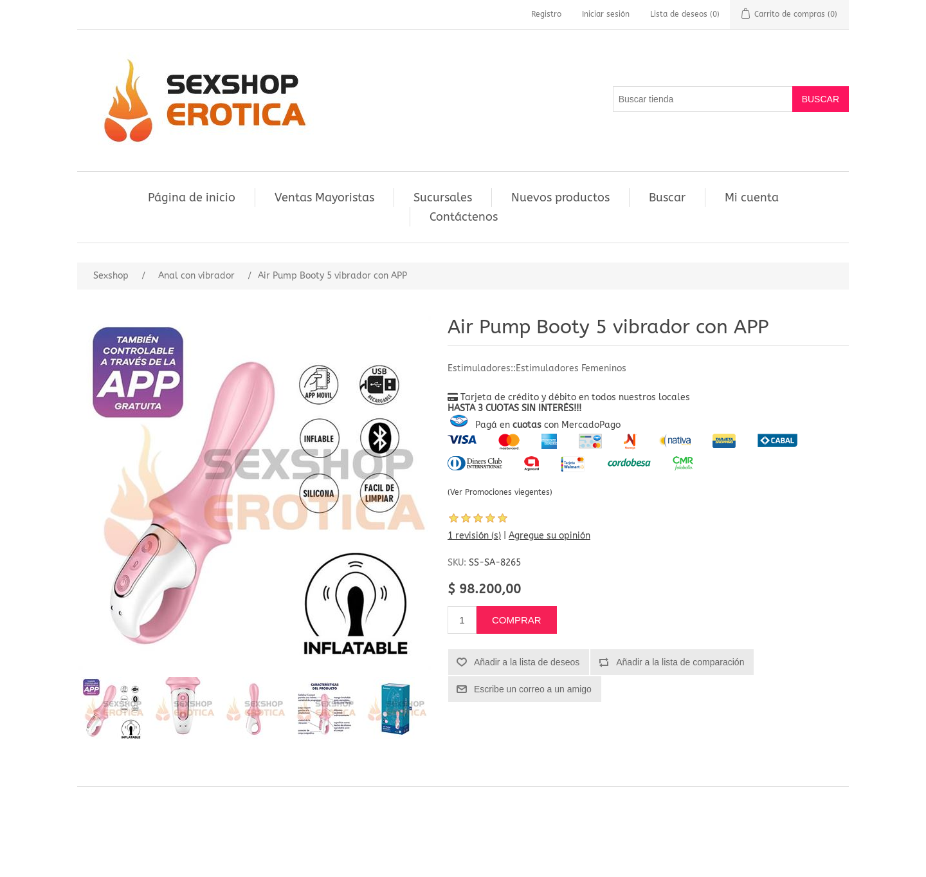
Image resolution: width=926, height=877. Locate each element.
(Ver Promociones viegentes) (500, 492)
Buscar (667, 197)
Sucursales (442, 197)
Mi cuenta (752, 197)
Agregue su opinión (549, 535)
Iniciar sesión (606, 14)
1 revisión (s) (474, 535)
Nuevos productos (560, 197)
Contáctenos (464, 217)
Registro (546, 14)
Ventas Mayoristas (324, 197)
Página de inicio (191, 197)
